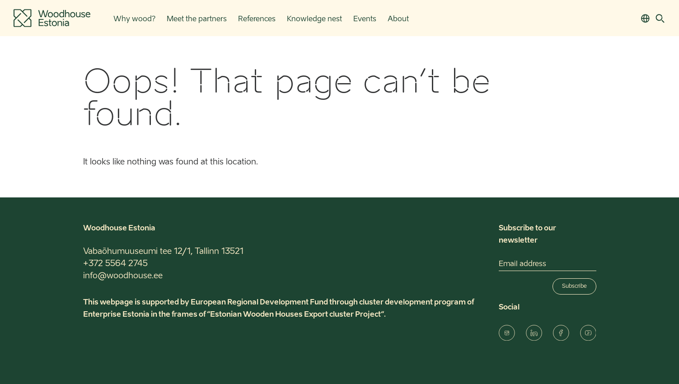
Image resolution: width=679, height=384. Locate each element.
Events (364, 19)
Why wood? (134, 19)
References (257, 19)
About (398, 19)
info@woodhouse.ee (123, 276)
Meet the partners (197, 19)
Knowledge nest (314, 19)
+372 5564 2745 (115, 264)
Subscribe (574, 286)
